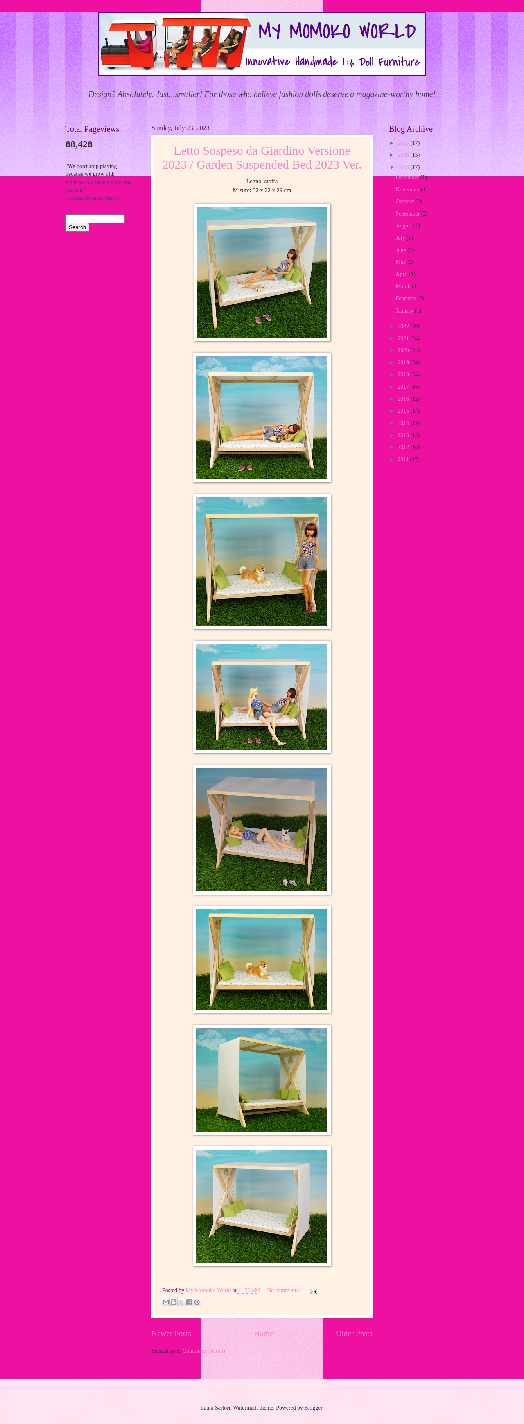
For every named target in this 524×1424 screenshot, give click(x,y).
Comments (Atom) (204, 1351)
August (404, 226)
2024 (404, 155)
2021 (404, 338)
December (408, 177)
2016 (404, 399)
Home (263, 1333)
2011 (404, 460)
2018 (404, 374)
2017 (404, 387)
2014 (404, 423)
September (408, 214)
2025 (404, 143)
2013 (404, 435)
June (402, 250)
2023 (404, 167)
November (408, 190)
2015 (404, 411)
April (402, 274)
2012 (404, 447)
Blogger (313, 1408)
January (405, 311)
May (402, 262)
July (401, 238)
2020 (404, 350)
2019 (404, 363)
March (404, 286)
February (407, 298)
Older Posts (354, 1333)
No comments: (284, 1290)
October (406, 201)
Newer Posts (171, 1333)
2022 (404, 326)
